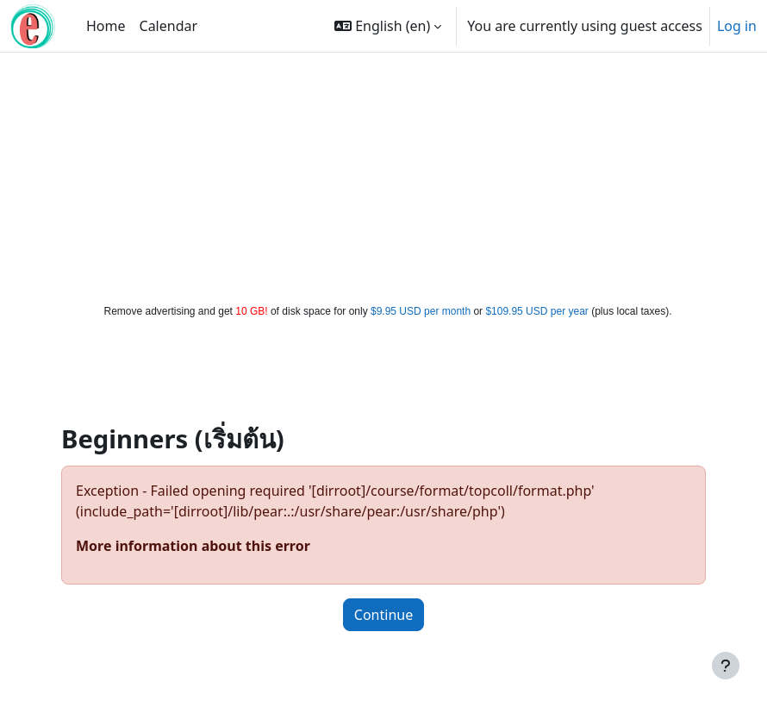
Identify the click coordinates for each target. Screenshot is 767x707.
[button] (387, 26)
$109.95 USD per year (536, 311)
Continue (383, 614)
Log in (737, 25)
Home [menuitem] (106, 25)
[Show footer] (725, 665)
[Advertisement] (384, 174)
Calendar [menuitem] (169, 25)
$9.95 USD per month (421, 311)
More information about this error (193, 545)
